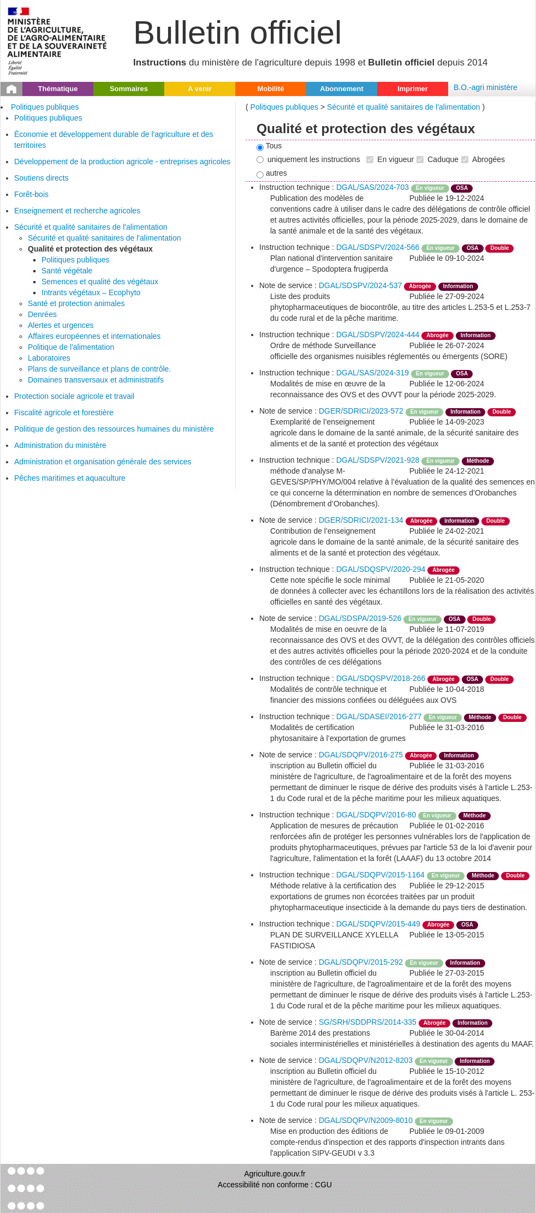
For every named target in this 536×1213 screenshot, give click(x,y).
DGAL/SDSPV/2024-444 (378, 334)
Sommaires (129, 89)
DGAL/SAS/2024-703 (372, 187)
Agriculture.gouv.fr (275, 1173)
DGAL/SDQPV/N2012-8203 (366, 1060)
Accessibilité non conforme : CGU (275, 1184)
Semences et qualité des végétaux (99, 281)
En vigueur (390, 159)
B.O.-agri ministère (485, 87)
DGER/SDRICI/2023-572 (361, 411)
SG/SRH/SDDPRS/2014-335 (367, 1022)
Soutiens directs (41, 178)
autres (272, 173)
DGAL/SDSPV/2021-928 (378, 460)
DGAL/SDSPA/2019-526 (360, 618)
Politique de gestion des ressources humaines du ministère (114, 429)
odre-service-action (487, 1120)
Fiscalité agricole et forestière (64, 412)
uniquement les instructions (308, 159)
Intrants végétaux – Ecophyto (90, 292)
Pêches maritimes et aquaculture (70, 478)
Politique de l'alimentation (71, 347)
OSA (462, 188)
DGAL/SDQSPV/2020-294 (380, 569)
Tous (269, 146)
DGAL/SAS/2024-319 (372, 372)
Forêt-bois (31, 194)
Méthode (478, 461)
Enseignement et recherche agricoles (77, 210)
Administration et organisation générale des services (103, 461)
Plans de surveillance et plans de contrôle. (99, 369)
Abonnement (341, 89)
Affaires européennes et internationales (94, 336)
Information (458, 286)
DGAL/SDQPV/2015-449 (378, 923)
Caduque (437, 159)
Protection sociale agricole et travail (74, 396)
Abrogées (483, 159)
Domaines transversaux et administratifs (96, 379)
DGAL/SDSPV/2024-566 (378, 247)
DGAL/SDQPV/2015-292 (361, 962)
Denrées (42, 314)
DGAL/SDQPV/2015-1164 (380, 874)
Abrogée (420, 286)
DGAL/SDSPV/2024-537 (360, 285)
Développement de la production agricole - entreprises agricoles (122, 161)
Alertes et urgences (61, 325)
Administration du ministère (60, 445)
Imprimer (412, 89)
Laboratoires (49, 358)
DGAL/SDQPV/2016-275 (361, 754)
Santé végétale (66, 270)
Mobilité (270, 89)
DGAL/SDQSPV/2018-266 (380, 678)
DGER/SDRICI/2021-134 (361, 520)
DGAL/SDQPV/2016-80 (376, 814)
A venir (200, 89)
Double (499, 248)
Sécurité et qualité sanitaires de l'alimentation (91, 227)
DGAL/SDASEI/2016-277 (378, 716)
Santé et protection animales (76, 303)
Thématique (58, 89)
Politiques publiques (45, 107)
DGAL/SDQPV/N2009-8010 (366, 1120)
